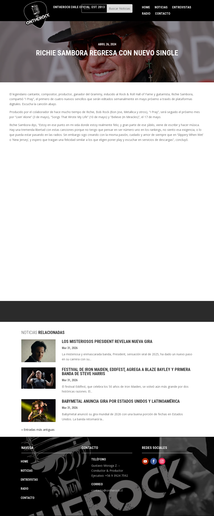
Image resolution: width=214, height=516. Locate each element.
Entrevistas (181, 7)
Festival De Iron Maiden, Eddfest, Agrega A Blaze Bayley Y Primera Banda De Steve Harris (126, 371)
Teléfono (98, 459)
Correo (97, 484)
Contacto (162, 13)
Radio (146, 13)
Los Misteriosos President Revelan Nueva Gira (107, 341)
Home (146, 7)
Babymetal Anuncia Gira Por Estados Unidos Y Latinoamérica (121, 401)
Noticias (161, 7)
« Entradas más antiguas (38, 430)
